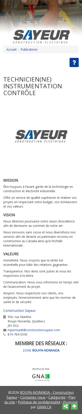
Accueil (11, 49)
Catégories (57, 397)
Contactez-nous (32, 397)
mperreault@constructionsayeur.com (34, 330)
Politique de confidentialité (39, 402)
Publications (29, 49)
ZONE (41, 350)
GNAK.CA (44, 407)
